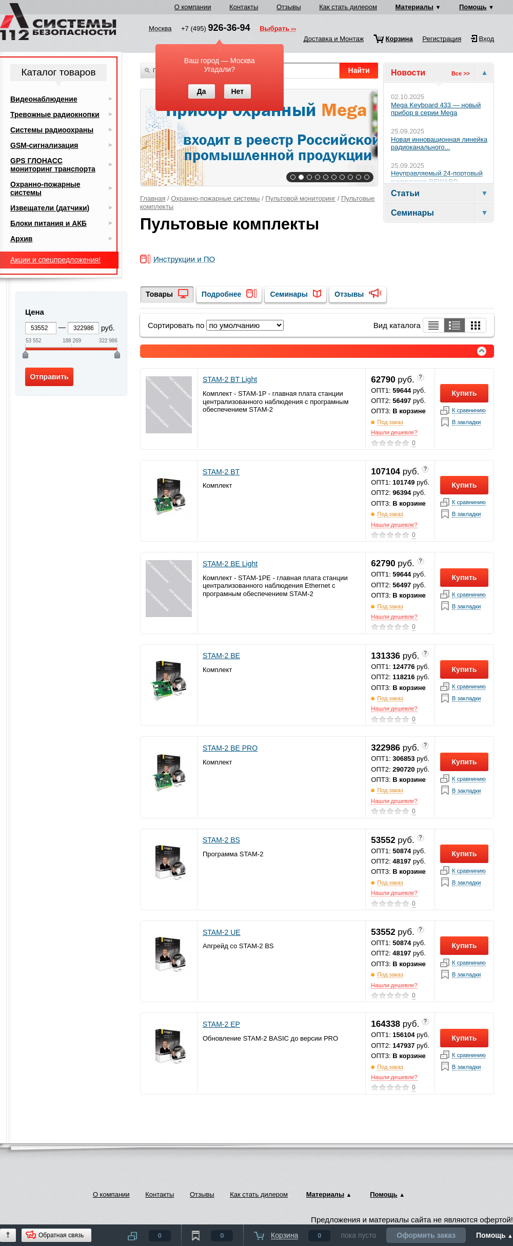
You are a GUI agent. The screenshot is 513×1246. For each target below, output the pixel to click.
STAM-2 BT (221, 472)
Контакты (243, 7)
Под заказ (390, 422)
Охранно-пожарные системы (215, 198)
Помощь (472, 7)
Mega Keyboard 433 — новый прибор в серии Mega (436, 109)
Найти (359, 70)
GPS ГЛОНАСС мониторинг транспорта (52, 165)
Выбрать (274, 29)
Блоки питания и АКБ (48, 223)
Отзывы (289, 7)
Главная (152, 198)
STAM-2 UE (222, 932)
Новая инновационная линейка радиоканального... (439, 143)
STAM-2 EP (221, 1024)
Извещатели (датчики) (49, 208)
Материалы (414, 7)
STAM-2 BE (221, 655)
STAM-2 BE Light (230, 564)
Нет (237, 91)
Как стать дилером (348, 7)
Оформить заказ (426, 1235)
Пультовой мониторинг (300, 198)
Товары (159, 294)
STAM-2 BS (221, 840)
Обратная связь (61, 1235)
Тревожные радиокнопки (55, 114)
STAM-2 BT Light (230, 379)
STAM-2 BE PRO (230, 748)
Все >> (460, 73)
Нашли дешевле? (394, 432)
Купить (464, 393)
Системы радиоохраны (51, 130)
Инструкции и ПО (184, 259)
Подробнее (221, 294)
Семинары (288, 294)
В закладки (466, 422)
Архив (21, 239)
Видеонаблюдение (43, 99)
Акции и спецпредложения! (55, 260)
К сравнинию (469, 410)
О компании (192, 7)
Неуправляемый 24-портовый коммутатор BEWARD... (437, 177)
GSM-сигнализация (44, 145)
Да (201, 91)
